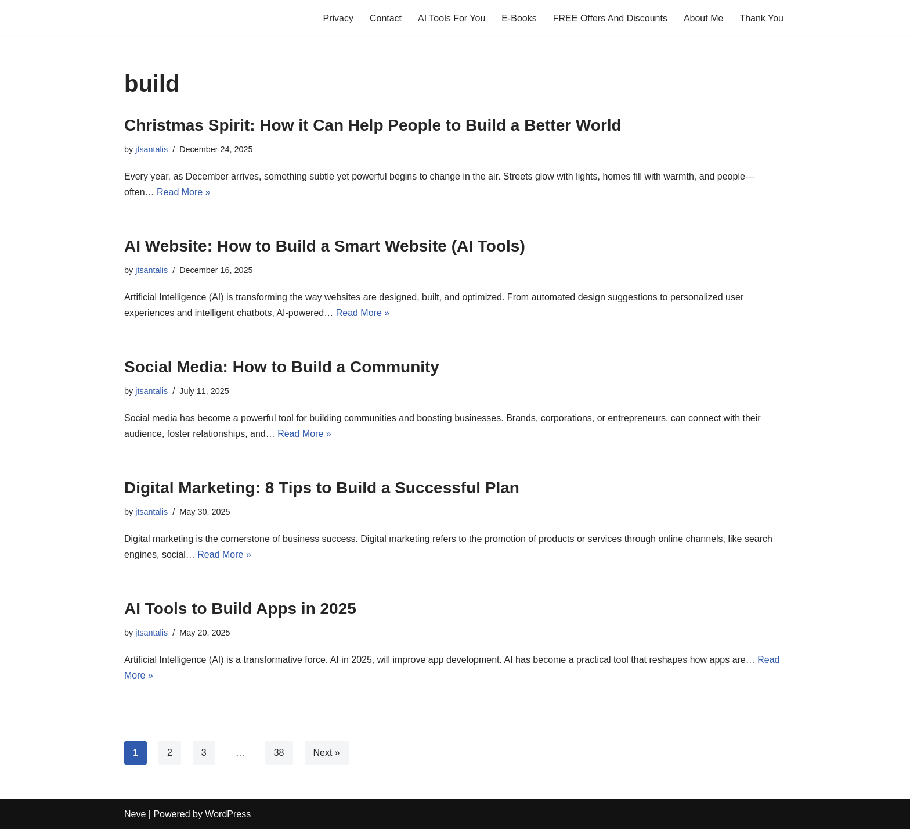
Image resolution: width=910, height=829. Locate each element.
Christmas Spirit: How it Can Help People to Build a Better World (373, 125)
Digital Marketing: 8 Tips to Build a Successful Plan (321, 488)
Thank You (761, 18)
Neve (135, 814)
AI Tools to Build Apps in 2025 (240, 609)
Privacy (338, 18)
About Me (703, 18)
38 (279, 753)
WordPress (228, 814)
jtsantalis (151, 149)
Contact (386, 18)
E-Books (518, 18)
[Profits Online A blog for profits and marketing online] (159, 18)
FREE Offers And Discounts (610, 18)
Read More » (184, 192)
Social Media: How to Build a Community (281, 367)
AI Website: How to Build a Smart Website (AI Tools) (324, 246)
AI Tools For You (451, 18)
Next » (326, 753)
